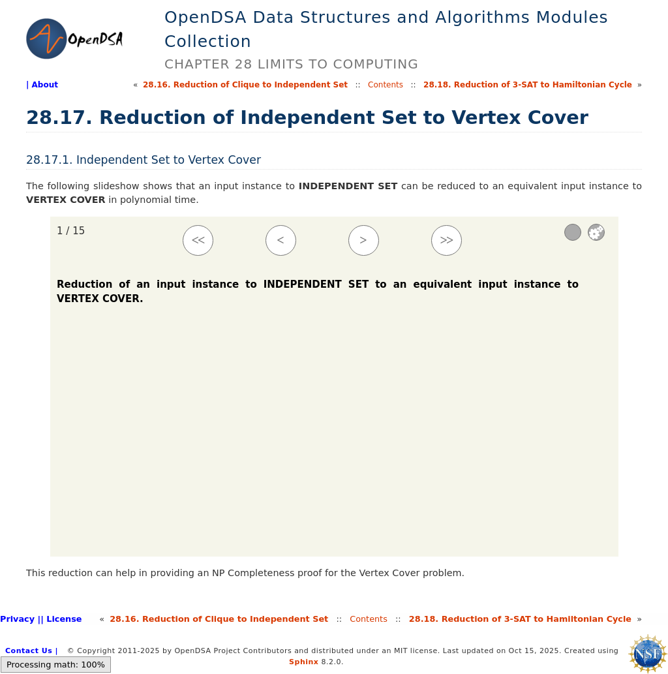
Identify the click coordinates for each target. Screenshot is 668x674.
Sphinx (303, 662)
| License (61, 619)
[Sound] (572, 232)
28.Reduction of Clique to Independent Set (245, 84)
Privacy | (20, 619)
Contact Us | (31, 651)
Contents (385, 84)
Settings (596, 232)
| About (42, 84)
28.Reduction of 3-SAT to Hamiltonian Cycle (527, 84)
